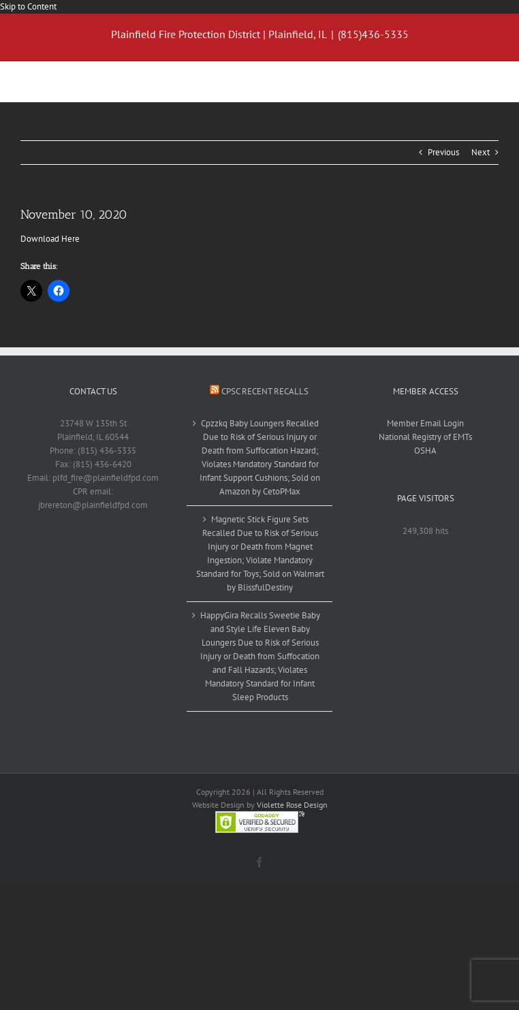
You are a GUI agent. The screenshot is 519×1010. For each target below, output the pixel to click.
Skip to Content (28, 6)
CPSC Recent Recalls (265, 391)
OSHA (425, 450)
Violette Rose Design (292, 805)
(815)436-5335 (373, 34)
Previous (443, 152)
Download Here (50, 238)
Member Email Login (425, 423)
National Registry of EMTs (425, 437)
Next (480, 152)
